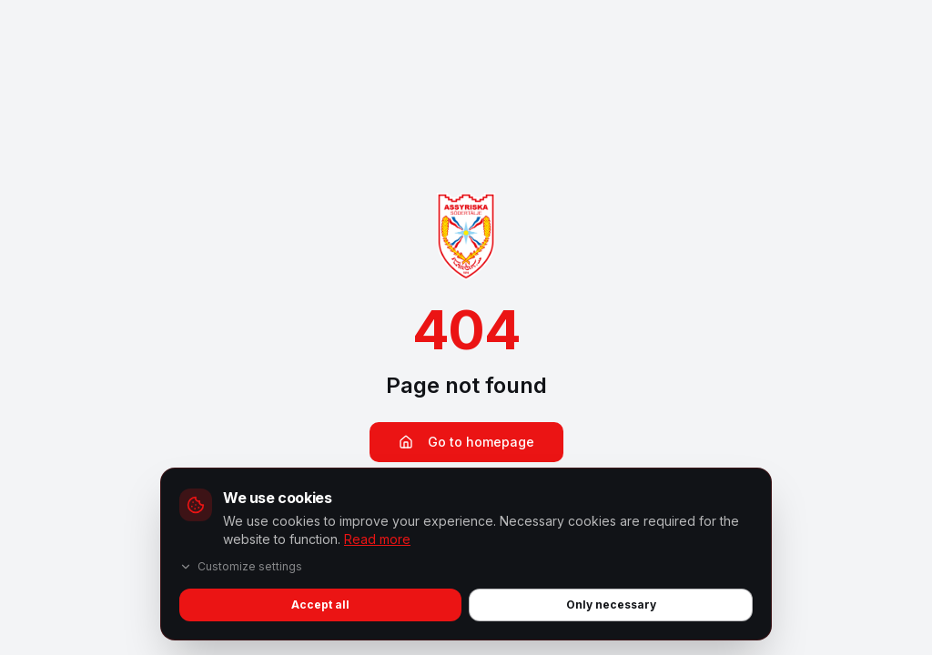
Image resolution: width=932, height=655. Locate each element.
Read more (377, 539)
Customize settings (240, 566)
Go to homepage (466, 441)
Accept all (320, 604)
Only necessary (611, 604)
